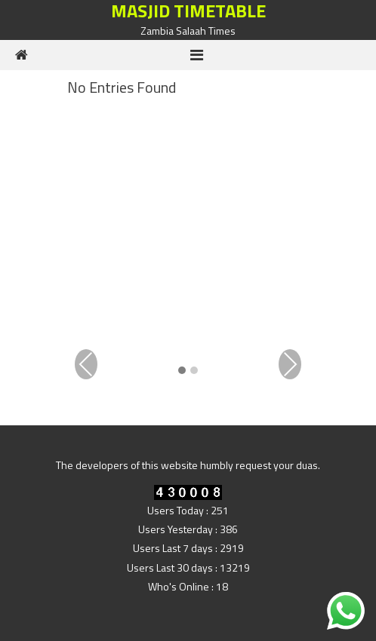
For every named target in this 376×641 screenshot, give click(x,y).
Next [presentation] (290, 364)
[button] (182, 371)
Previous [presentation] (86, 364)
